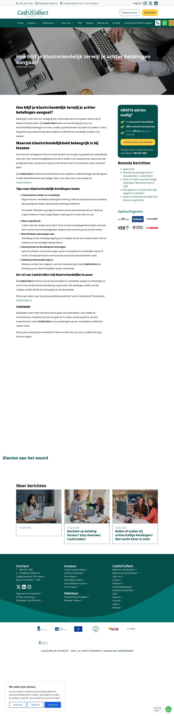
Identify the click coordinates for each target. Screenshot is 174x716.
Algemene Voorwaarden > (29, 593)
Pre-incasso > (71, 576)
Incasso (33, 22)
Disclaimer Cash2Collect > (29, 600)
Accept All (52, 704)
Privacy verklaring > (26, 597)
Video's (116, 604)
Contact (116, 22)
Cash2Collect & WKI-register (138, 22)
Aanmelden (150, 12)
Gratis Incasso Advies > (75, 569)
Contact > (117, 600)
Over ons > (117, 576)
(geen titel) (128, 169)
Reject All (35, 704)
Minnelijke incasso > (74, 579)
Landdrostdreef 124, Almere (30, 576)
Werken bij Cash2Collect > (125, 573)
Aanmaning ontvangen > (76, 596)
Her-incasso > (71, 586)
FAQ (80, 22)
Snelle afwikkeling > (122, 586)
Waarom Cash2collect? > (124, 569)
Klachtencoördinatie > (123, 590)
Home (20, 22)
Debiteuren (49, 22)
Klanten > (117, 597)
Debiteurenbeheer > (74, 573)
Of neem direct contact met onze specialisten (136, 151)
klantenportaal (129, 12)
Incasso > (117, 579)
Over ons (67, 22)
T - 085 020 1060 (24, 569)
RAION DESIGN (125, 650)
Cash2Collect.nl (23, 182)
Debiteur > (117, 583)
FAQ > (115, 593)
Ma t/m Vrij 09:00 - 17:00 (28, 579)
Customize (17, 704)
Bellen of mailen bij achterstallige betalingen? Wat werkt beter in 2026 (140, 183)
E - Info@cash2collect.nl (28, 573)
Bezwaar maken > (73, 600)
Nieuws (89, 22)
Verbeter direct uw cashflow (138, 142)
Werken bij (102, 22)
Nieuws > (117, 607)
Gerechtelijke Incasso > (75, 583)
